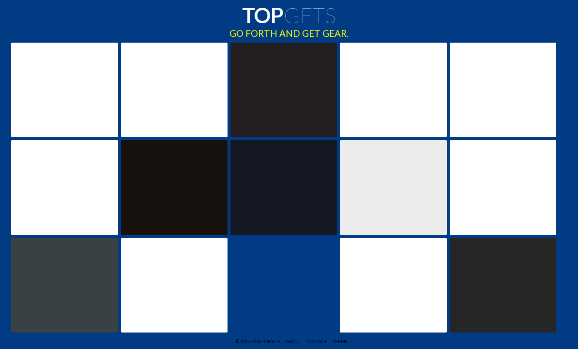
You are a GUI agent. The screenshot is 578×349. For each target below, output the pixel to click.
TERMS (340, 341)
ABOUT (293, 341)
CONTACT (317, 341)
